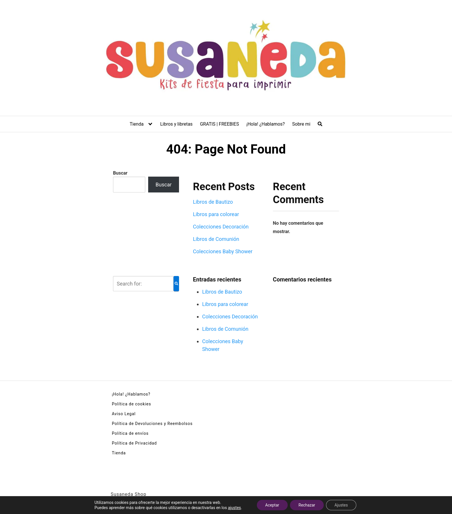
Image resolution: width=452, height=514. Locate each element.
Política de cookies (131, 404)
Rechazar (306, 505)
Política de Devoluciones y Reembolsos (152, 423)
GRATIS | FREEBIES (219, 124)
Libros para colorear (216, 214)
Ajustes (341, 505)
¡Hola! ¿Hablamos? (265, 124)
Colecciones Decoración (220, 227)
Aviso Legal (124, 413)
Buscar (120, 173)
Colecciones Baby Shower (223, 251)
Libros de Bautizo (213, 202)
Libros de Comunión (216, 239)
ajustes (233, 507)
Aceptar (272, 505)
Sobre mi (301, 124)
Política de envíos (130, 433)
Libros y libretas (176, 124)
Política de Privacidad (134, 443)
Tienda (137, 124)
